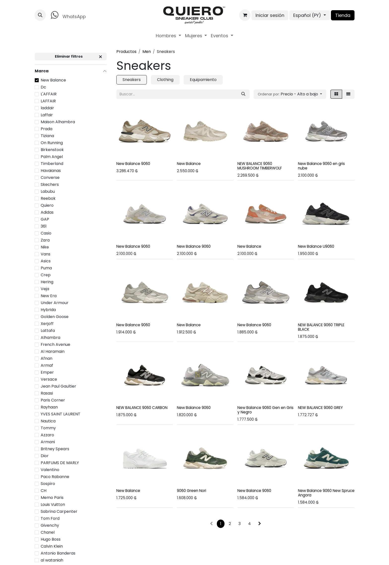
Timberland (52, 163)
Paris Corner (53, 400)
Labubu (48, 191)
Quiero (47, 205)
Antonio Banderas (58, 553)
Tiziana (47, 136)
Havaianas (51, 170)
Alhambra (50, 337)
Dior (45, 456)
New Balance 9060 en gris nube (321, 166)
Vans (45, 254)
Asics (46, 261)
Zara (45, 240)
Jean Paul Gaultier (58, 386)
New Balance (53, 80)
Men (146, 51)
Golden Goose (54, 317)
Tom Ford (50, 518)
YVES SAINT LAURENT (60, 414)
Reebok (48, 198)
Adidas (47, 212)
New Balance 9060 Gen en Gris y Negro (265, 410)
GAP (45, 219)
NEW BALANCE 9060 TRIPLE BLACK (321, 327)
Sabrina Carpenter (59, 511)
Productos (126, 51)
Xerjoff (47, 323)
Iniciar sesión (270, 15)
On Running (52, 143)
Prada (46, 129)
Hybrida (48, 310)
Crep (46, 275)
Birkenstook (52, 150)
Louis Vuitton (53, 504)
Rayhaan (49, 407)
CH (43, 490)
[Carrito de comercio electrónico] (245, 15)
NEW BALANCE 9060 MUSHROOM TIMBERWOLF (259, 166)
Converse (50, 177)
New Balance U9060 (316, 246)
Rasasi (47, 393)
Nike (45, 247)
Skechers (50, 184)
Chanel (48, 532)
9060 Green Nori (191, 490)
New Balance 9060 (133, 163)
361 (44, 226)
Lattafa (48, 330)
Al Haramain (53, 351)
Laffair (47, 115)
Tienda (342, 15)
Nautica (48, 421)
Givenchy (50, 525)
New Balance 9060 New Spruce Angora (326, 492)
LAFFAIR (48, 101)
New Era (49, 296)
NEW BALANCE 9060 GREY (320, 407)
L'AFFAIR (49, 94)
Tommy (48, 428)
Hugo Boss (51, 539)
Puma (46, 268)
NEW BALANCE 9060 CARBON (141, 407)
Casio (46, 233)
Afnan (46, 358)
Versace (49, 379)
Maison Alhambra (58, 122)
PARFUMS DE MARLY (60, 463)
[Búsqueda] (243, 94)
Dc (43, 87)
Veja (45, 289)
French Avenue (55, 344)
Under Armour (54, 303)
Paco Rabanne (55, 477)
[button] (40, 15)
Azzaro (47, 435)
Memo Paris (52, 497)
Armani (48, 442)
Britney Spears (55, 449)
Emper (47, 372)
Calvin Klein (52, 546)
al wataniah (52, 560)
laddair (47, 108)
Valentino (50, 470)
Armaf (47, 365)
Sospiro (48, 483)
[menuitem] (168, 35)
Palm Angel (52, 157)
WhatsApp (67, 15)
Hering (47, 282)
